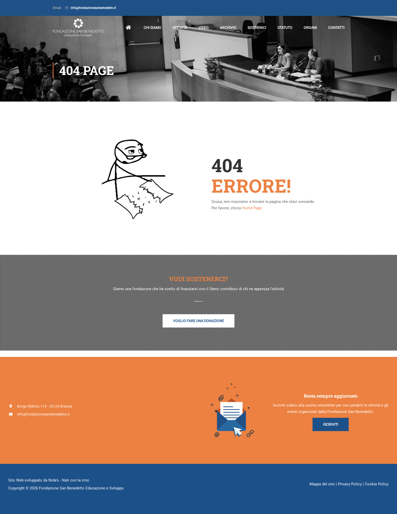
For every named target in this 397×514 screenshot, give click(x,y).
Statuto (284, 28)
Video (203, 28)
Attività (180, 28)
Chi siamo (152, 28)
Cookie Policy (377, 484)
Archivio (228, 28)
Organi (310, 28)
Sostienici (257, 28)
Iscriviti (330, 424)
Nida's (53, 480)
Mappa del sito (322, 484)
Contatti (336, 28)
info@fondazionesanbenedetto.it (93, 8)
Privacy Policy (350, 484)
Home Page (252, 208)
